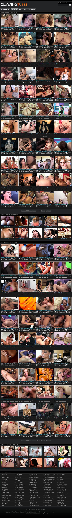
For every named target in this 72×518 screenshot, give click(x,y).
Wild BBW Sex (62, 497)
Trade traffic (43, 509)
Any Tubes (18, 476)
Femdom (66, 418)
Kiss (50, 29)
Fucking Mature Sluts (49, 477)
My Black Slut (33, 485)
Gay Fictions (47, 485)
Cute (66, 206)
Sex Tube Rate (19, 487)
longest (34, 210)
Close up (6, 365)
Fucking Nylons (48, 482)
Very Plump (61, 495)
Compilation (7, 436)
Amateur (4, 135)
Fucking (34, 312)
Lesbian (13, 47)
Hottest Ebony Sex (34, 482)
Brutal (31, 383)
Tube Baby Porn (20, 492)
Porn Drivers (5, 490)
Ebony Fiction (19, 505)
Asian (4, 153)
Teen (64, 29)
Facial (13, 118)
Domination (67, 29)
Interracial (61, 100)
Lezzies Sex (61, 481)
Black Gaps (19, 497)
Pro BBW (60, 492)
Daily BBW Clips (34, 495)
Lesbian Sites (47, 504)
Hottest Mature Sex (49, 499)
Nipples (14, 135)
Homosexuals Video (49, 492)
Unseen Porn (5, 497)
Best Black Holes (20, 495)
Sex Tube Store (20, 489)
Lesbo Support (62, 476)
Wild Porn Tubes (6, 499)
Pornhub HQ (5, 487)
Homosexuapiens (48, 494)
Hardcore (40, 29)
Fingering (10, 365)
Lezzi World (61, 482)
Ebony (42, 171)
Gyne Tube (18, 479)
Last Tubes (4, 485)
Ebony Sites (33, 479)
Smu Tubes (19, 490)
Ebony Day (18, 502)
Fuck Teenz (47, 484)
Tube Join (4, 479)
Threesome (50, 171)
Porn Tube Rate (20, 482)
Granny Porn (47, 487)
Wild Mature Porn (62, 499)
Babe (4, 29)
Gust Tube (18, 477)
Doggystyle (26, 312)
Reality (28, 418)
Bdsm (22, 82)
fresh (30, 210)
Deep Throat (51, 100)
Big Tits (67, 100)
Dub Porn (4, 482)
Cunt (66, 365)
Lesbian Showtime (48, 502)
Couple (49, 330)
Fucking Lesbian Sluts (49, 474)
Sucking (49, 383)
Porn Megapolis (62, 490)
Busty (13, 29)
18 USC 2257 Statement (30, 509)
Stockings (50, 153)
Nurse (65, 100)
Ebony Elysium (19, 504)
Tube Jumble (5, 494)
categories (24, 210)
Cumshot (48, 47)
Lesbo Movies (61, 474)
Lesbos (60, 477)
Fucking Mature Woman (50, 481)
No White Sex (33, 487)
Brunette (9, 29)
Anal (21, 29)
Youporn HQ (5, 502)
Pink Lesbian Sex (62, 489)
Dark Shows (5, 474)
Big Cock (26, 29)
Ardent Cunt (5, 481)
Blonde (6, 29)
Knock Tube (19, 481)
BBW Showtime (34, 492)
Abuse (37, 509)
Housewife (45, 136)
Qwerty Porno (5, 492)
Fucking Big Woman (35, 505)
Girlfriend (66, 330)
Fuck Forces (5, 489)
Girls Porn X (61, 502)
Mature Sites (61, 487)
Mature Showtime (62, 485)
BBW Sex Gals (34, 490)
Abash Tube (5, 504)
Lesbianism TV (48, 500)
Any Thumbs (19, 474)
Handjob (13, 206)
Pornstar (43, 29)
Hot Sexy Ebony (34, 481)
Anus (27, 259)
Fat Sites (32, 500)
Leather (27, 330)
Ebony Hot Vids (34, 474)
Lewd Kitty (61, 479)
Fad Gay (32, 504)
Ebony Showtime (34, 477)
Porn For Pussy (62, 504)
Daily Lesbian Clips (35, 497)
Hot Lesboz (47, 497)
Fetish (48, 418)
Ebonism (18, 500)
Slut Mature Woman (63, 494)
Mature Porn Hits (62, 484)
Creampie (29, 29)
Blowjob (22, 47)
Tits (47, 277)
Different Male (33, 502)
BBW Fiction (33, 489)
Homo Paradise (48, 490)
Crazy (63, 330)
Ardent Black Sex (20, 494)
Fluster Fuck (5, 484)
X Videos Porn (62, 505)
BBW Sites (32, 494)
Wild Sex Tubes (6, 500)
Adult (3, 505)
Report (2, 43)
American (47, 29)
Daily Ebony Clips (20, 499)
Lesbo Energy (47, 505)
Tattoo (30, 47)
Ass (23, 29)
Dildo (21, 330)
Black (45, 418)
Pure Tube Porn (20, 484)
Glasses (24, 330)
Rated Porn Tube (20, 485)
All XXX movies (5, 477)
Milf (28, 47)
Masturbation (43, 153)
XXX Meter (61, 500)
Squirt (48, 118)
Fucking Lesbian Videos (50, 476)
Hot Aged (46, 495)
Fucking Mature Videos (50, 479)
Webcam (57, 118)
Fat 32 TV (32, 499)
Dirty (67, 82)
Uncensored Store (6, 495)
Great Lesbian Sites (49, 489)
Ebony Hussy (33, 476)
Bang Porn (4, 476)
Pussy (33, 135)
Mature (10, 153)
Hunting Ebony (33, 484)
